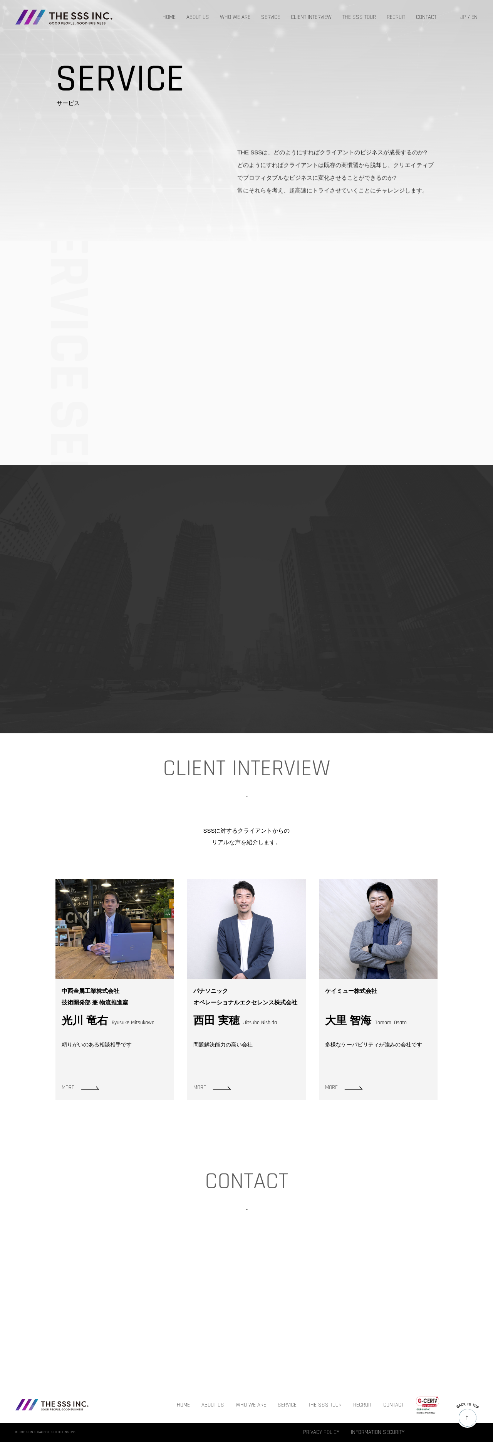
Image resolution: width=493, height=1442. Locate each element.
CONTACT (426, 17)
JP (463, 17)
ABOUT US (197, 17)
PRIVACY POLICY (321, 1432)
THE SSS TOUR (359, 17)
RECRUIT (396, 17)
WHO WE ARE (235, 17)
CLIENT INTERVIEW (311, 17)
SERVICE (270, 17)
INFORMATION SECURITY (377, 1432)
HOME (169, 17)
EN (474, 17)
